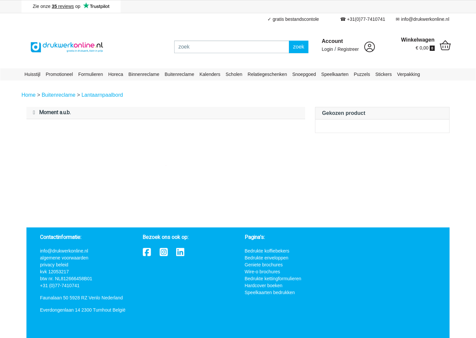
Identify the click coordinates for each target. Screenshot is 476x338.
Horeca (115, 74)
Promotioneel (59, 74)
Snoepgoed (304, 74)
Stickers (383, 74)
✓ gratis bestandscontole (293, 19)
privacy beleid (54, 264)
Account (332, 41)
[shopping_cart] (445, 46)
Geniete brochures (264, 264)
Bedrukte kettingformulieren (273, 278)
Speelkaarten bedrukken (270, 292)
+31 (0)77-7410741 (60, 285)
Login (327, 49)
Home (29, 95)
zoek (298, 47)
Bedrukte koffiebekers (267, 251)
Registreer (348, 49)
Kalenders (209, 74)
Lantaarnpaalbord (102, 95)
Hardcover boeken (263, 285)
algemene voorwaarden (64, 257)
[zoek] (231, 47)
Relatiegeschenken (267, 74)
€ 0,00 (425, 48)
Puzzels (362, 74)
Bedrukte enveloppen (266, 257)
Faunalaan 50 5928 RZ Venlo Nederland (81, 297)
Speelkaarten (335, 74)
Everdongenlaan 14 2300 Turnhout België (82, 310)
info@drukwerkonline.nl (64, 251)
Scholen (234, 74)
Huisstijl (32, 74)
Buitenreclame (179, 74)
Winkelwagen (417, 40)
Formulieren (90, 74)
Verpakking (408, 74)
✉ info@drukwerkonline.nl (422, 19)
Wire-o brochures (262, 271)
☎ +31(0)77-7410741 (362, 19)
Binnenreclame (144, 74)
